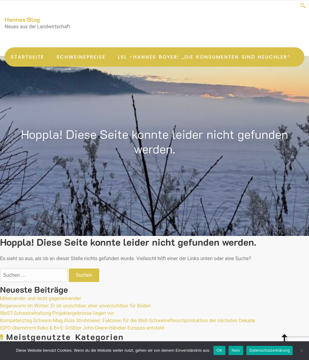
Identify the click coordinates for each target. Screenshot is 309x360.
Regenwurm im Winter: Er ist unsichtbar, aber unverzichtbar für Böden (75, 306)
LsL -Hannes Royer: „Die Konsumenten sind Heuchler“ (204, 57)
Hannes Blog (22, 19)
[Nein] (301, 350)
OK (219, 350)
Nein (236, 350)
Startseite (27, 57)
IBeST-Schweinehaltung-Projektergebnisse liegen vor (57, 313)
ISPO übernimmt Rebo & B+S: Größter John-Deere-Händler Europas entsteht (82, 328)
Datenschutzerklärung (269, 350)
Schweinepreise (81, 57)
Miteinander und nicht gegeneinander (40, 298)
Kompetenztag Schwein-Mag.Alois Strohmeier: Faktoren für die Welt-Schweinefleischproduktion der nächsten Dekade (127, 320)
